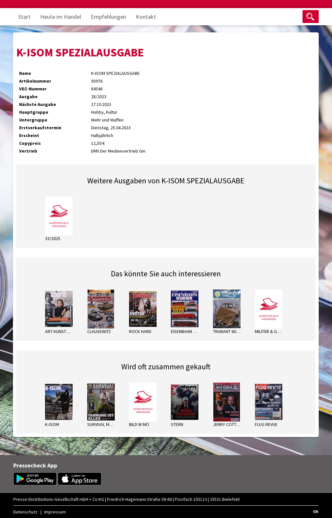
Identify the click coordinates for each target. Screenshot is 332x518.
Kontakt (146, 16)
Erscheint (29, 135)
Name (25, 73)
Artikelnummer (35, 81)
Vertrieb (28, 151)
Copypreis (30, 143)
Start (24, 16)
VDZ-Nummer (33, 89)
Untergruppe (33, 120)
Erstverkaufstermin (40, 128)
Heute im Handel (60, 16)
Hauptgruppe (33, 112)
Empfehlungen (108, 16)
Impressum (55, 512)
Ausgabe (28, 96)
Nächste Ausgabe (37, 104)
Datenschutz (25, 512)
